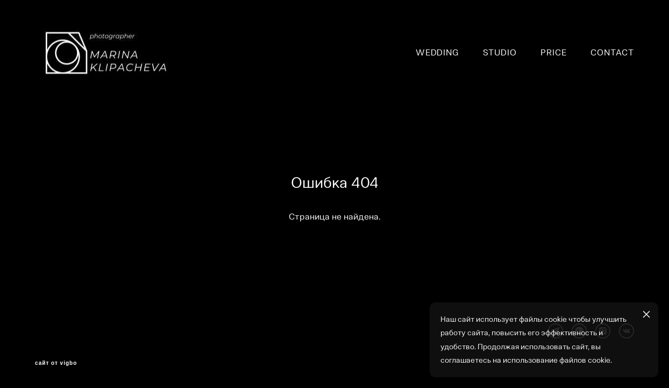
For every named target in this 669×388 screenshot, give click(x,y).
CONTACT (612, 52)
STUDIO (500, 52)
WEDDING (437, 52)
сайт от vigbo (56, 363)
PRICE (553, 52)
